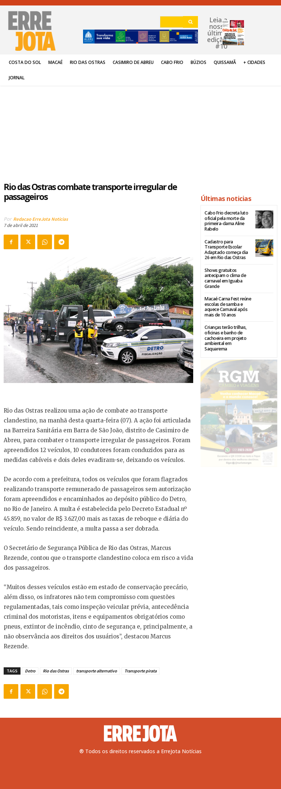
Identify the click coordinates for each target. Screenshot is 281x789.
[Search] (190, 22)
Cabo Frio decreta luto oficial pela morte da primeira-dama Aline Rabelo (226, 221)
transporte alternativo (96, 671)
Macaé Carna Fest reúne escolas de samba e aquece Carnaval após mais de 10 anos (227, 306)
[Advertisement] (98, 129)
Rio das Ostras (56, 671)
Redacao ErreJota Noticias (40, 219)
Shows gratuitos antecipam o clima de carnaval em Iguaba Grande (225, 277)
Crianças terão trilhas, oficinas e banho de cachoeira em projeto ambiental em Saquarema (225, 336)
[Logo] (140, 733)
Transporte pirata (140, 671)
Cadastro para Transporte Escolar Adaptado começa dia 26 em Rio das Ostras (226, 249)
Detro (30, 671)
